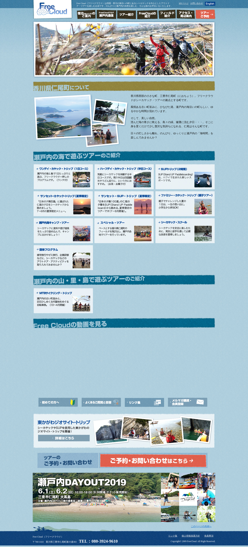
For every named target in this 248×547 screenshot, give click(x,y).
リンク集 (172, 536)
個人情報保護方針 (191, 536)
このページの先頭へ (201, 526)
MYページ (183, 3)
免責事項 (208, 536)
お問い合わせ (196, 3)
